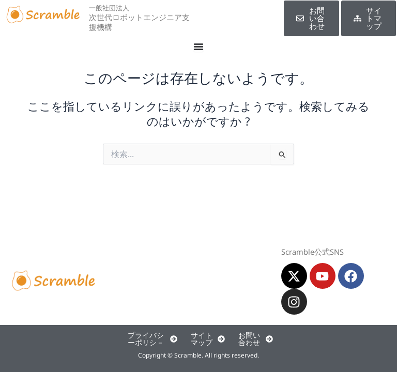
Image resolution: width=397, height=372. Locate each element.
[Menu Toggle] (198, 46)
